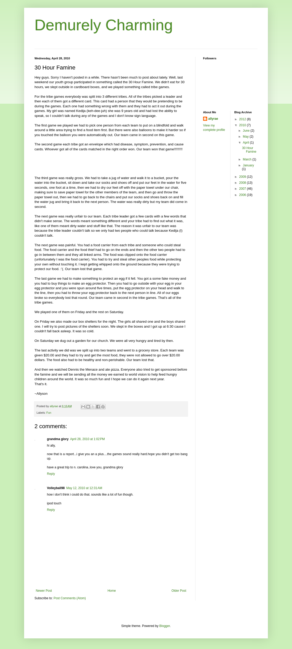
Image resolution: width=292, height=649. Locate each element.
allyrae (213, 119)
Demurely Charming (103, 25)
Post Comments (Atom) (69, 598)
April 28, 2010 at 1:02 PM (87, 439)
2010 (243, 125)
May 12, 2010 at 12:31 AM (84, 488)
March (247, 159)
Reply (51, 474)
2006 (243, 195)
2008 (243, 183)
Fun (48, 412)
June (246, 130)
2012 (243, 119)
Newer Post (44, 590)
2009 (243, 177)
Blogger (164, 626)
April (246, 142)
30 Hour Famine (249, 149)
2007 (243, 189)
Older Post (178, 590)
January (248, 165)
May (246, 136)
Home (112, 590)
